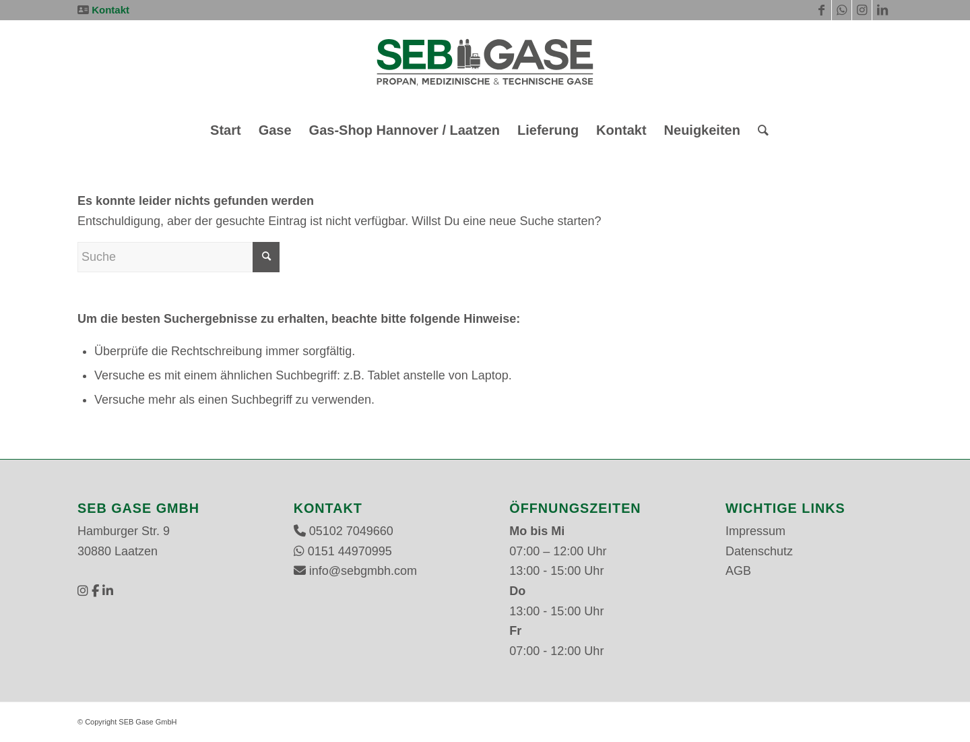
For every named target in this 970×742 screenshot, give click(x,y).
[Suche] (759, 130)
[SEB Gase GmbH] (485, 67)
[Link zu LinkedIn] (882, 10)
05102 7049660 (351, 531)
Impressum (755, 531)
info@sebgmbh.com (363, 571)
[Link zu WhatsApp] (841, 10)
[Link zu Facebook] (821, 10)
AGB (738, 571)
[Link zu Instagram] (862, 10)
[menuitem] (225, 130)
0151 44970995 (350, 551)
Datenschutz (759, 551)
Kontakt (110, 10)
